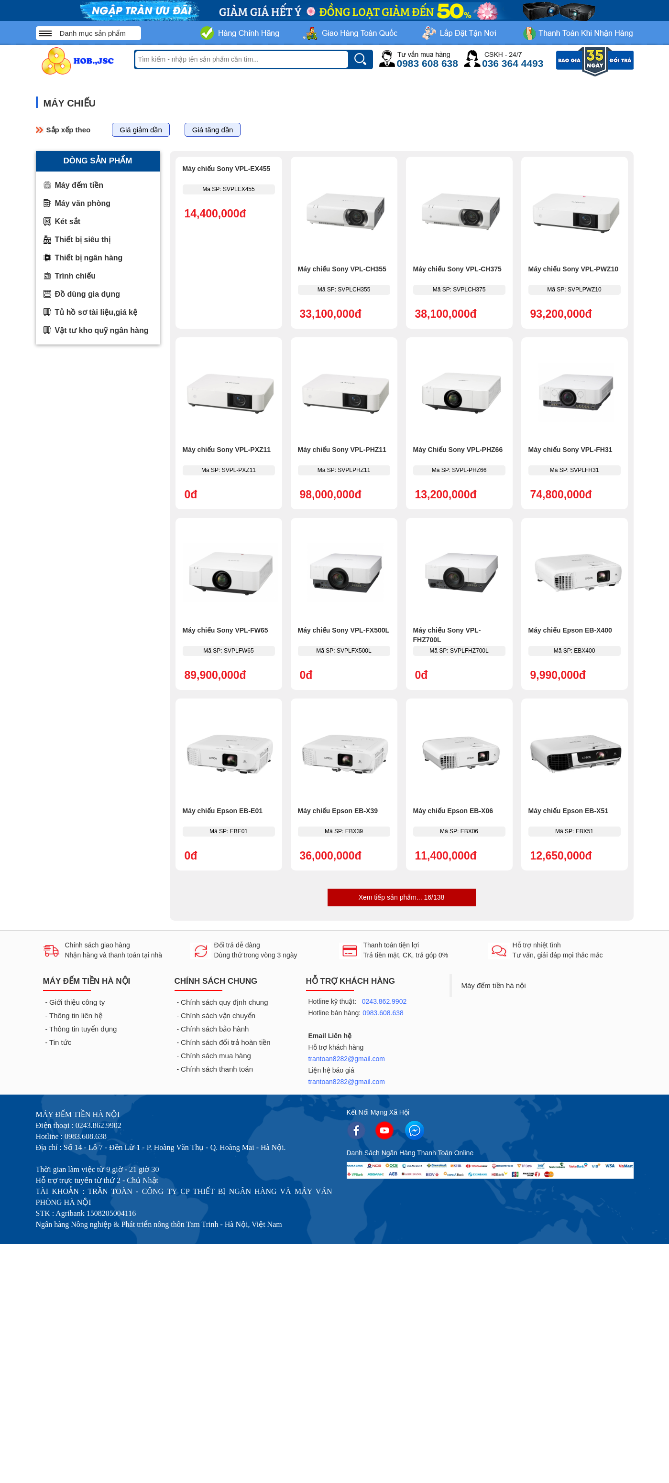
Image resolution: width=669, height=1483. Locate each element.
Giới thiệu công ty (77, 1002)
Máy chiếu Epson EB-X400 (570, 630)
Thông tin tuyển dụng (83, 1029)
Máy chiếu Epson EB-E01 (223, 811)
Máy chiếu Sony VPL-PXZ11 (227, 449)
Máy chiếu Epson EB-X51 (568, 811)
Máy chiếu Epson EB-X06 (453, 811)
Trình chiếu (75, 276)
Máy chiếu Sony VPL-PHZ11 (342, 449)
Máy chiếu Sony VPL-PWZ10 (573, 269)
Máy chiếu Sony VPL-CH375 (457, 269)
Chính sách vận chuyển (218, 1015)
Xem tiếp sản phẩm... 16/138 (402, 897)
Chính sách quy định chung (224, 1002)
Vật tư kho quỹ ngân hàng (102, 330)
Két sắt (67, 221)
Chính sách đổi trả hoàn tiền (226, 1042)
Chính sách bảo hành (215, 1029)
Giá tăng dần (212, 130)
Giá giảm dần (141, 130)
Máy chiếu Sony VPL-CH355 (342, 269)
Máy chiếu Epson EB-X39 (338, 811)
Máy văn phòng (82, 203)
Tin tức (60, 1042)
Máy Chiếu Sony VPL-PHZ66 (458, 449)
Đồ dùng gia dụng (87, 294)
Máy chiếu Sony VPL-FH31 (570, 449)
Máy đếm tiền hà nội (493, 985)
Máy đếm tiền (79, 185)
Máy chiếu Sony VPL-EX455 (227, 168)
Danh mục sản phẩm (93, 33)
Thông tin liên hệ (75, 1015)
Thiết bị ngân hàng (89, 258)
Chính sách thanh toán (217, 1069)
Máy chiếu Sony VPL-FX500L (344, 630)
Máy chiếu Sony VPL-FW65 (225, 630)
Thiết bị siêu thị (83, 240)
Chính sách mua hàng (216, 1056)
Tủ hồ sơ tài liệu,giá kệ (96, 312)
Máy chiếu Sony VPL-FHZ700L (447, 635)
